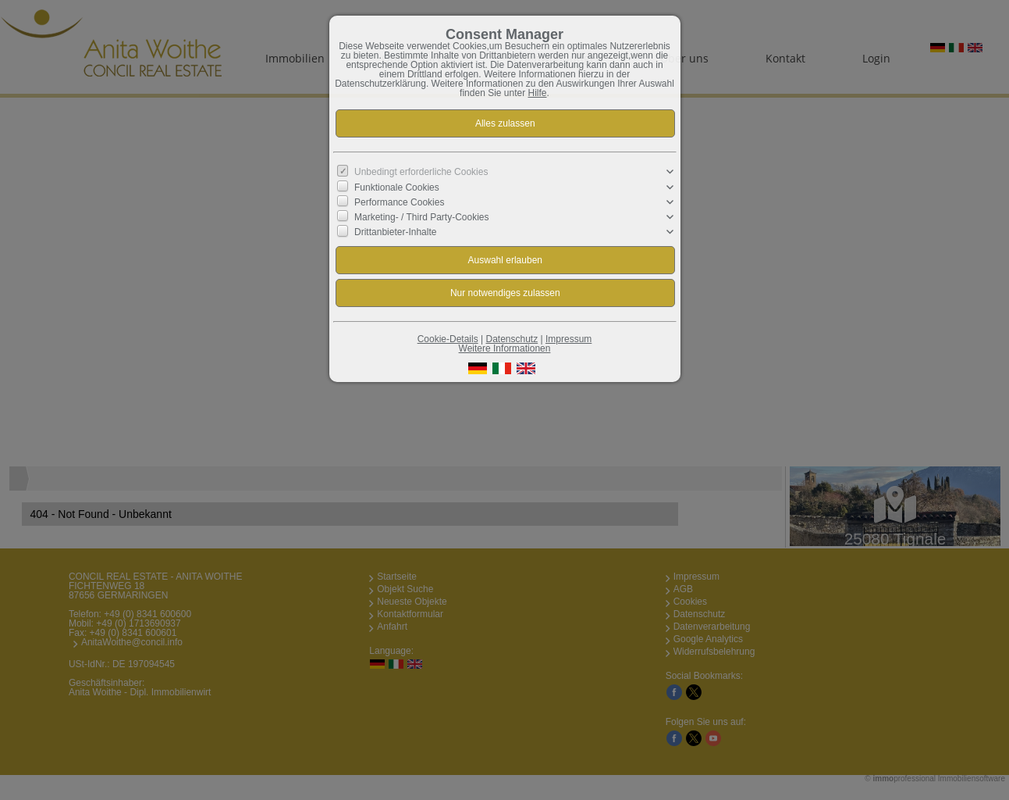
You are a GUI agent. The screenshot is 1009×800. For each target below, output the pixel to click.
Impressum (568, 339)
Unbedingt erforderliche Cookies (421, 171)
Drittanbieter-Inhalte (395, 232)
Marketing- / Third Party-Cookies (421, 217)
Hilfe (537, 93)
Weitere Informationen (505, 348)
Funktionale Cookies (396, 186)
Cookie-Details (447, 339)
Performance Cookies (399, 202)
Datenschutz (511, 339)
